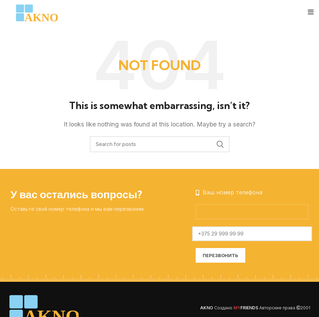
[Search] (160, 144)
